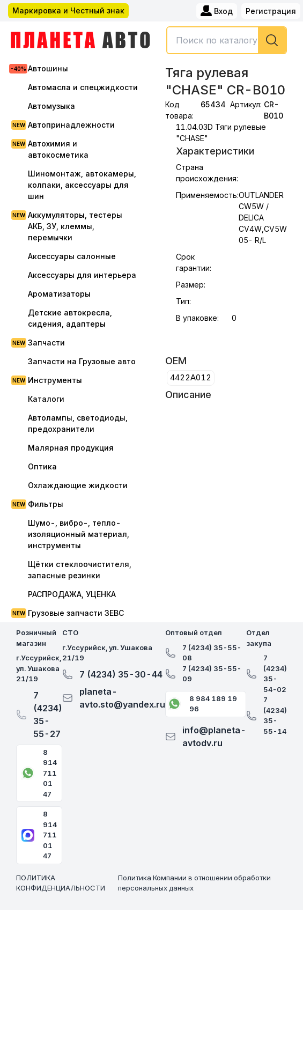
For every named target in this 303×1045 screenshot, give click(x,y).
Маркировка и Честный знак (68, 10)
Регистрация (271, 11)
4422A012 (190, 377)
